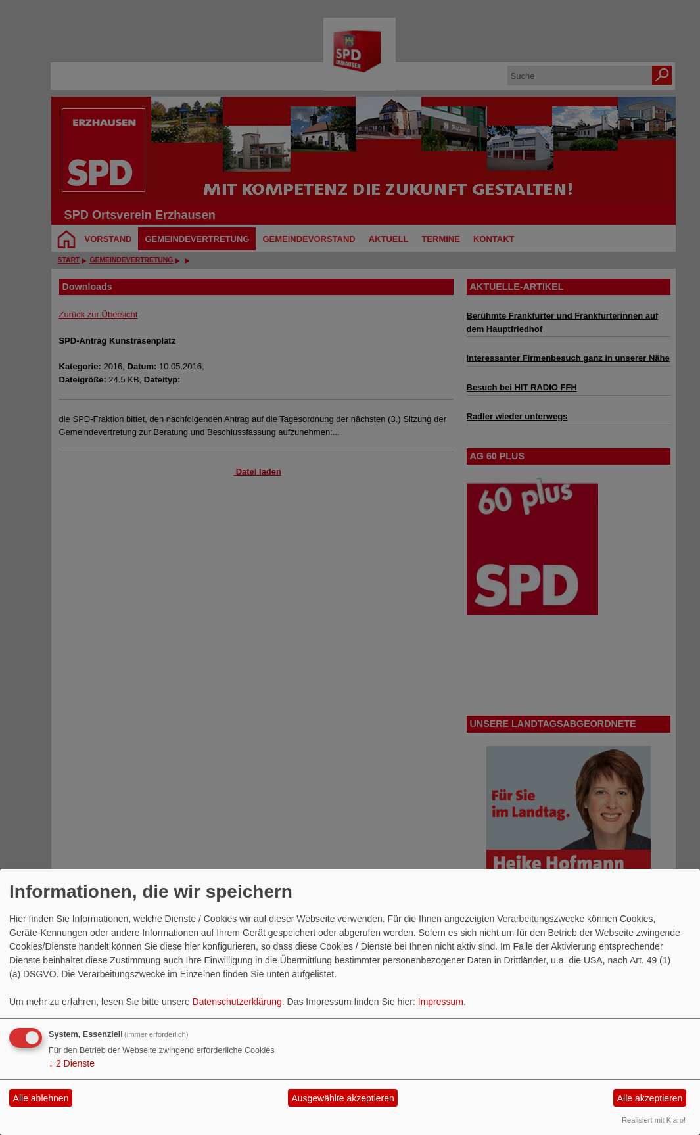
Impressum (440, 1001)
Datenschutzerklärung (237, 1001)
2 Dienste (72, 1063)
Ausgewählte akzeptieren (342, 1098)
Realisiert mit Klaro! (654, 1120)
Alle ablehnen (41, 1098)
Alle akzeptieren (650, 1098)
